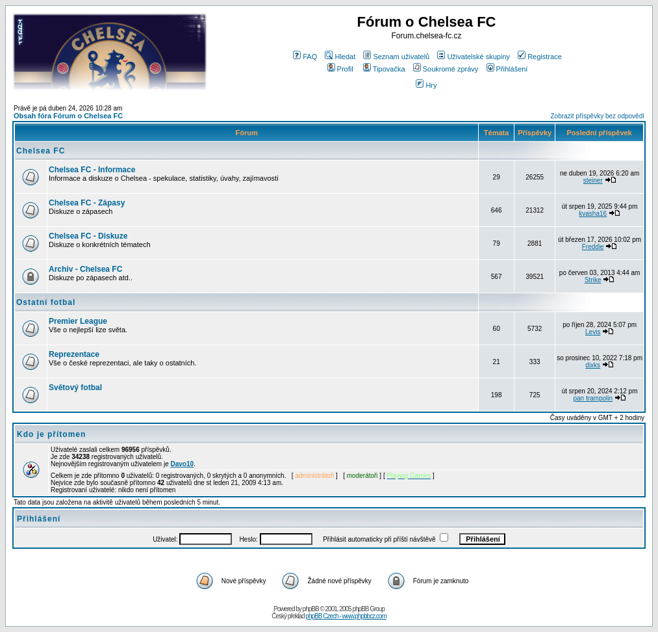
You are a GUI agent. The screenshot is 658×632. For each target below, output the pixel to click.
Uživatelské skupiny (473, 56)
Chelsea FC (40, 150)
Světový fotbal (75, 387)
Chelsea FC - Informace (92, 169)
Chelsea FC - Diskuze (88, 236)
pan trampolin (593, 398)
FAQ (305, 56)
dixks (592, 365)
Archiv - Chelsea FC (85, 269)
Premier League (78, 321)
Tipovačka (384, 69)
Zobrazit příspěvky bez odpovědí (597, 116)
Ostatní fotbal (45, 302)
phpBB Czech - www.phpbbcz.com (345, 616)
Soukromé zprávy (446, 69)
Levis (592, 332)
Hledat (340, 56)
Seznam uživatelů (396, 56)
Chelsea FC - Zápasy (87, 202)
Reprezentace (74, 354)
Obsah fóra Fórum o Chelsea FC (68, 116)
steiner (593, 180)
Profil (340, 69)
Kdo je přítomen (51, 434)
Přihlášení (507, 69)
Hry (426, 85)
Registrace (540, 56)
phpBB (311, 608)
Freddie (593, 246)
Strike (593, 279)
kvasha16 (593, 213)
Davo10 (182, 463)
